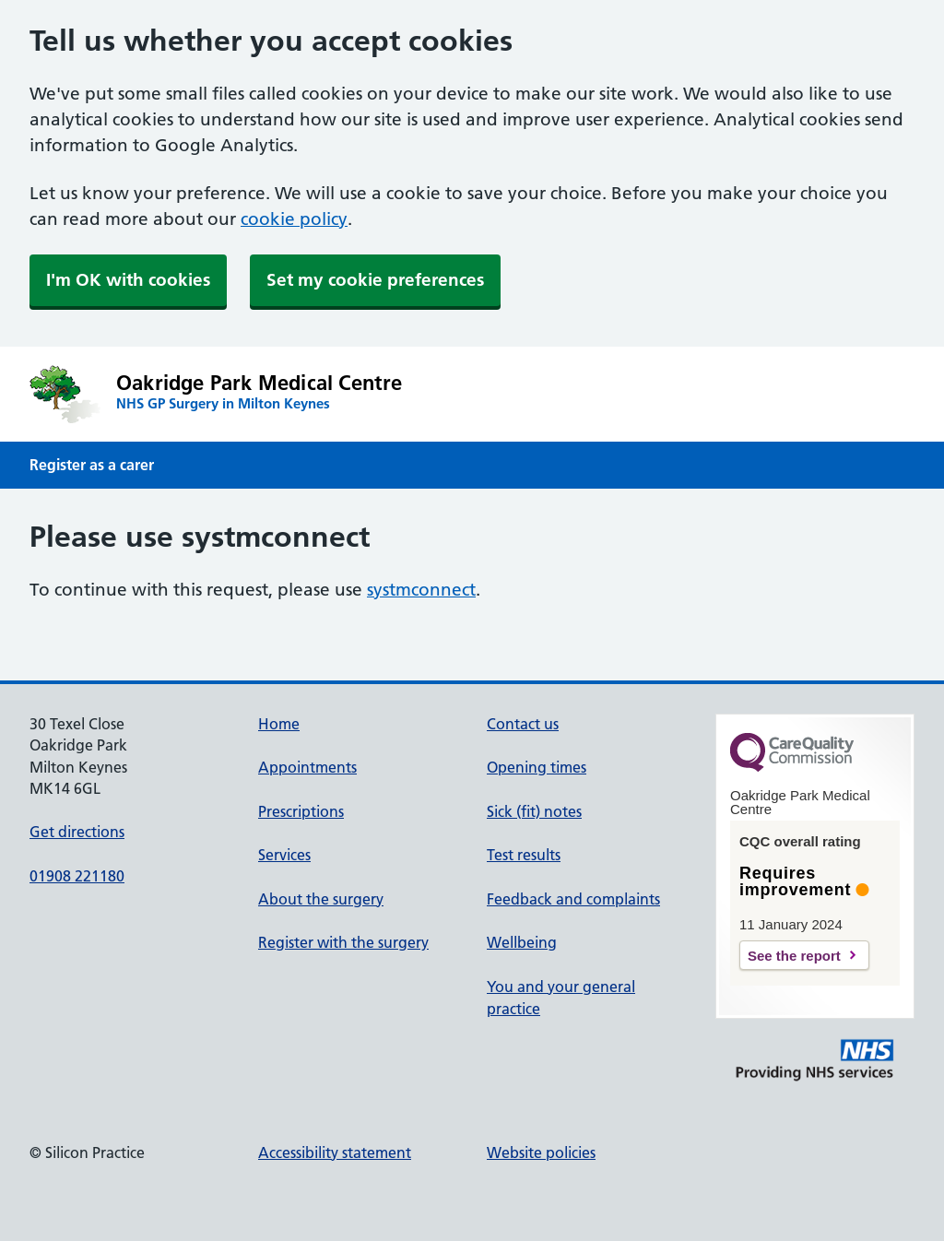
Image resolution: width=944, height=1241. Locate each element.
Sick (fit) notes (534, 811)
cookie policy (294, 219)
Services (284, 854)
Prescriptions (301, 811)
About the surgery (321, 899)
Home (279, 724)
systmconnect (421, 589)
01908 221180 (77, 876)
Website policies (541, 1152)
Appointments (307, 767)
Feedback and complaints (573, 899)
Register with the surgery (343, 942)
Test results (523, 854)
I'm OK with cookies (128, 279)
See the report (794, 955)
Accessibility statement (334, 1152)
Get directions (77, 831)
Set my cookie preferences (375, 279)
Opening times (536, 767)
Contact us (523, 724)
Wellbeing (522, 942)
